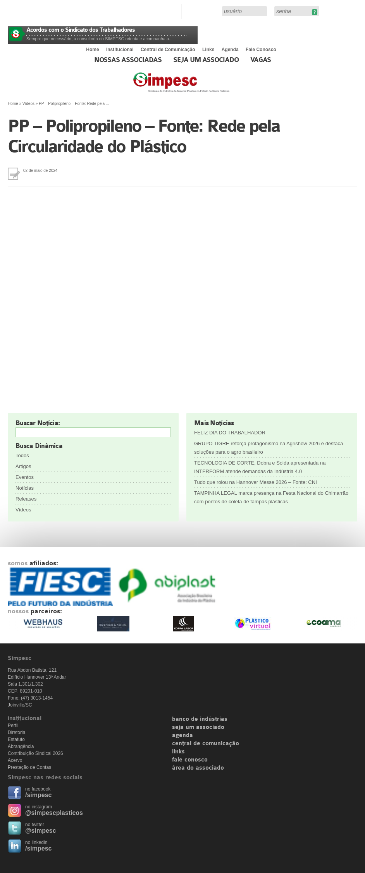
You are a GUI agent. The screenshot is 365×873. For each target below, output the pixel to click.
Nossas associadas (128, 60)
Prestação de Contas (29, 767)
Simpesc (200, 85)
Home (92, 49)
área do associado (198, 768)
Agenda (230, 49)
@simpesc (40, 831)
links (178, 751)
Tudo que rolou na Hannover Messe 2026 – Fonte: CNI (255, 482)
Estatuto (16, 739)
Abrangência (21, 746)
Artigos (23, 466)
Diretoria (16, 732)
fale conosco (190, 759)
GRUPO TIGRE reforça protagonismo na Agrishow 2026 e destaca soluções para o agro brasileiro (268, 448)
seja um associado (198, 727)
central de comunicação (205, 743)
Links (208, 49)
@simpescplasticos (54, 813)
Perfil (13, 725)
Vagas (260, 60)
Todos (22, 455)
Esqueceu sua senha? (314, 12)
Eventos (24, 477)
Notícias (24, 488)
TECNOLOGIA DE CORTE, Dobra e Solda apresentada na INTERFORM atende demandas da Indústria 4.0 (259, 467)
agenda (182, 735)
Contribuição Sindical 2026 (35, 753)
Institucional (120, 49)
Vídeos (28, 103)
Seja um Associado (206, 60)
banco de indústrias (199, 719)
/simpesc (38, 795)
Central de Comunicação (168, 49)
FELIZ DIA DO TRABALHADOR (229, 433)
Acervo (15, 760)
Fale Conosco (261, 49)
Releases (25, 499)
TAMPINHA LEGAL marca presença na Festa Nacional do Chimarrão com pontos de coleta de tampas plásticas (271, 497)
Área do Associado (202, 11)
